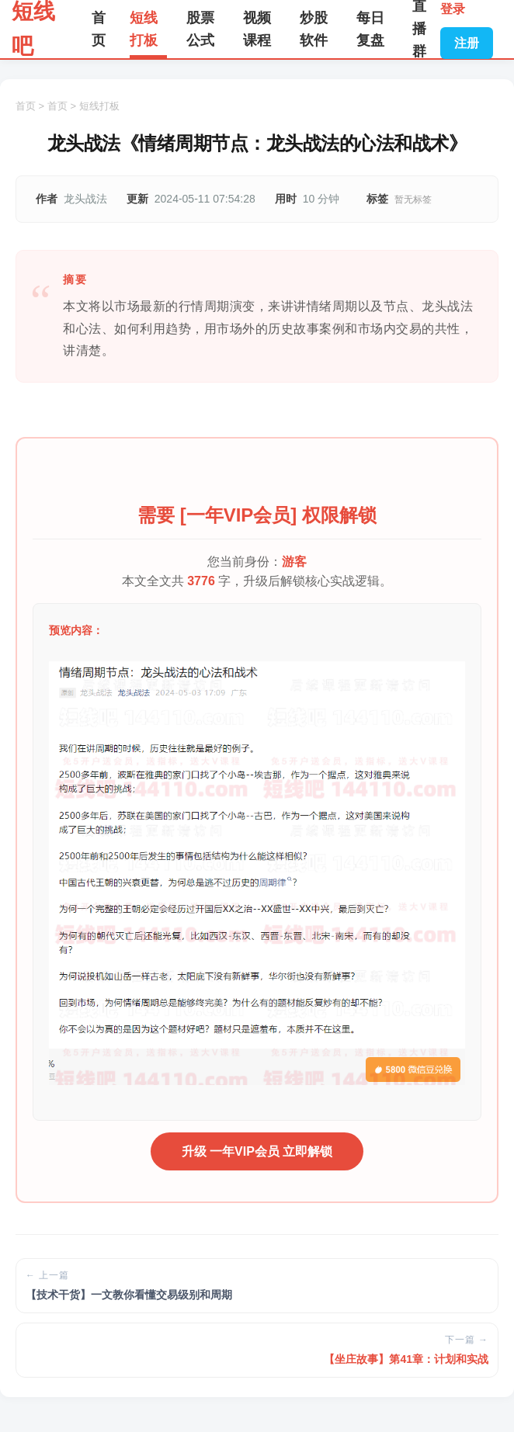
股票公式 (200, 29)
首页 (99, 29)
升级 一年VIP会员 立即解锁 (257, 1151)
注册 (466, 43)
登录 (452, 9)
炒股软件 (314, 29)
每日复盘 (370, 29)
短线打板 (144, 29)
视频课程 (257, 29)
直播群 (419, 29)
